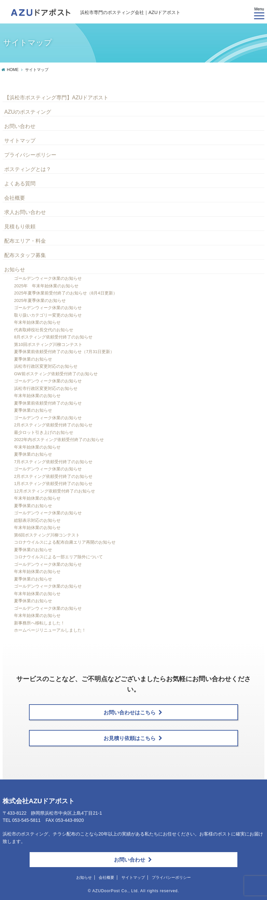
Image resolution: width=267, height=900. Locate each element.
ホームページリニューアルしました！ (50, 630)
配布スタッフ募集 (25, 255)
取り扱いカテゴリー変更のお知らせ (48, 315)
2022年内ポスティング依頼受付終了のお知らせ (59, 439)
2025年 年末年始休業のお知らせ (46, 285)
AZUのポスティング (27, 112)
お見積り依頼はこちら (133, 738)
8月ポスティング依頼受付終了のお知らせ (53, 337)
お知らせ (14, 269)
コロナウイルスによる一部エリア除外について (58, 556)
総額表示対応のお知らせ (37, 520)
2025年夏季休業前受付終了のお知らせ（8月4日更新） (65, 293)
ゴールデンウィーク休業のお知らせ (48, 278)
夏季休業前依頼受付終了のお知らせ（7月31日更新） (64, 351)
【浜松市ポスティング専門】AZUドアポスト (56, 97)
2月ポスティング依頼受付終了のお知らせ (53, 424)
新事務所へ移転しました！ (39, 623)
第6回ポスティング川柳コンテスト (47, 535)
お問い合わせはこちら (133, 712)
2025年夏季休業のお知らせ (40, 300)
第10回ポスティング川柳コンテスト (48, 344)
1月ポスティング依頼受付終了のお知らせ (53, 483)
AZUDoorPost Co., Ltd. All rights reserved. (135, 891)
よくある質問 (19, 183)
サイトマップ (19, 140)
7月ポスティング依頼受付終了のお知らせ (53, 461)
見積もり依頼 (19, 226)
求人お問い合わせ (25, 212)
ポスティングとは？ (27, 169)
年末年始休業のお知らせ (37, 322)
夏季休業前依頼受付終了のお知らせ (48, 403)
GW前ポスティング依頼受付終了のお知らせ (55, 373)
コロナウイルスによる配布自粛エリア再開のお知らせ (65, 542)
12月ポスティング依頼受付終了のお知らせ (54, 491)
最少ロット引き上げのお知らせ (43, 432)
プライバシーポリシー (30, 155)
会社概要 (14, 198)
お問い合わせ (19, 126)
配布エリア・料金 (25, 241)
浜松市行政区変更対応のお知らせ (45, 366)
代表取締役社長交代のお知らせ (43, 329)
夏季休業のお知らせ (33, 359)
